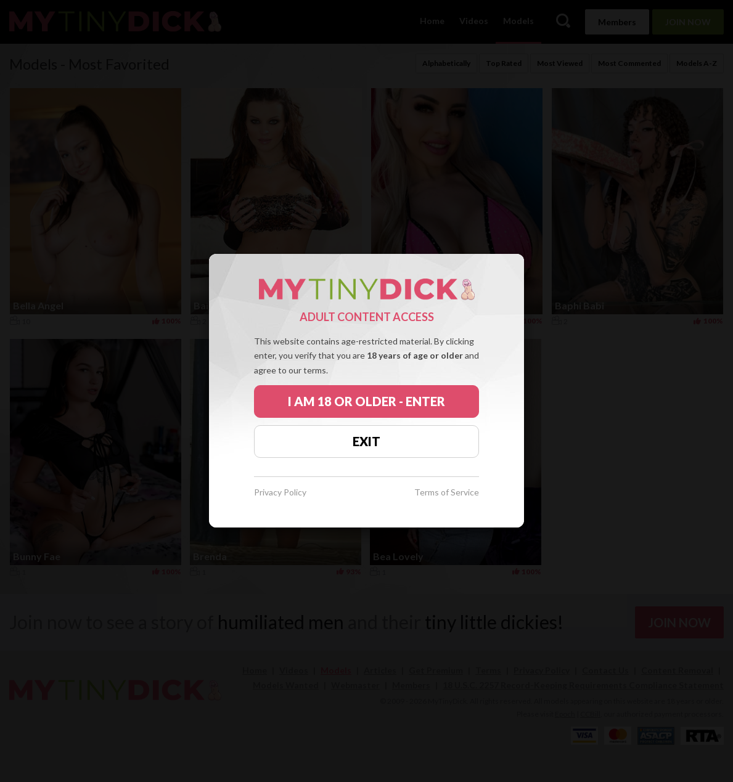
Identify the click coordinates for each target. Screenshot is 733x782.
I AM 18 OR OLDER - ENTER (366, 401)
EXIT (366, 441)
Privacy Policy (280, 492)
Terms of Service (446, 492)
